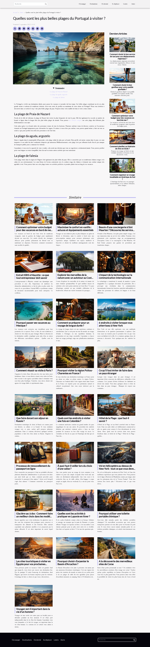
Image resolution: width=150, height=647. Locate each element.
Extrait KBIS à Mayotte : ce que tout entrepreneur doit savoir (32, 276)
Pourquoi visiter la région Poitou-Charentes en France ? (75, 372)
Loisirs (125, 4)
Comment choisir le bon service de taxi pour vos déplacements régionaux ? (122, 56)
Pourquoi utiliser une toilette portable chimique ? (114, 515)
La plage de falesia (58, 97)
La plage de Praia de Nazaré (59, 91)
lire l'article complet (75, 120)
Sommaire (59, 88)
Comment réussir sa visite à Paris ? (34, 370)
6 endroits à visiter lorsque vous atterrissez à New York (115, 324)
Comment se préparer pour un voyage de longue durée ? (73, 324)
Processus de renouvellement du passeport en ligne (33, 467)
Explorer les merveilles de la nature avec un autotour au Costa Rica (75, 277)
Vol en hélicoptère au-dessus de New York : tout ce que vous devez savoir (117, 468)
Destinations (93, 4)
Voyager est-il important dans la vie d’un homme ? (33, 610)
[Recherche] (31, 4)
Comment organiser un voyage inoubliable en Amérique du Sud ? (122, 177)
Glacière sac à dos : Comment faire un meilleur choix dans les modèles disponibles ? (34, 516)
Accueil (15, 12)
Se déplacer (115, 4)
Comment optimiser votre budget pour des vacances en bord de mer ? (122, 118)
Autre (133, 4)
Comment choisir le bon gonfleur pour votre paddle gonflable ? (122, 87)
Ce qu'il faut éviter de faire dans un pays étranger (115, 372)
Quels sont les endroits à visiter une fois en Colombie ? (73, 419)
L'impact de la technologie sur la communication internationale (115, 276)
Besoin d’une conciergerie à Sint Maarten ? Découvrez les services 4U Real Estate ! (116, 230)
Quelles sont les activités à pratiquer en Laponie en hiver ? (73, 515)
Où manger (82, 4)
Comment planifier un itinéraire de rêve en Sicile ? (122, 147)
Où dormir (104, 4)
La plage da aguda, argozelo (58, 94)
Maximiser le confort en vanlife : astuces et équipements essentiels (75, 228)
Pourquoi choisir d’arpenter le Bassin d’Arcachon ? (73, 563)
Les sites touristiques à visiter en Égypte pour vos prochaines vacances (33, 564)
